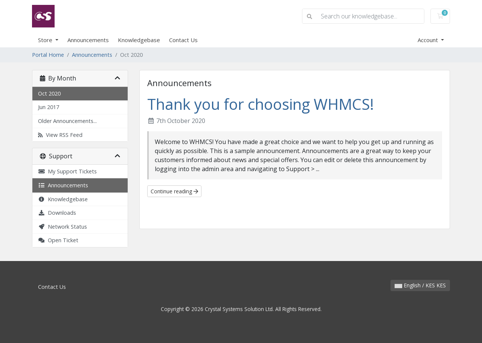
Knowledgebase (139, 40)
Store (46, 40)
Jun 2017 (48, 107)
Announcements (88, 40)
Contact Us (183, 40)
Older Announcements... (67, 120)
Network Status (62, 226)
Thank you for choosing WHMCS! (260, 104)
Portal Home (48, 54)
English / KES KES (420, 285)
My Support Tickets (67, 171)
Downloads (57, 212)
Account (428, 40)
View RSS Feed (60, 134)
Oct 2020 (49, 93)
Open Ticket (58, 240)
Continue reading (174, 191)
